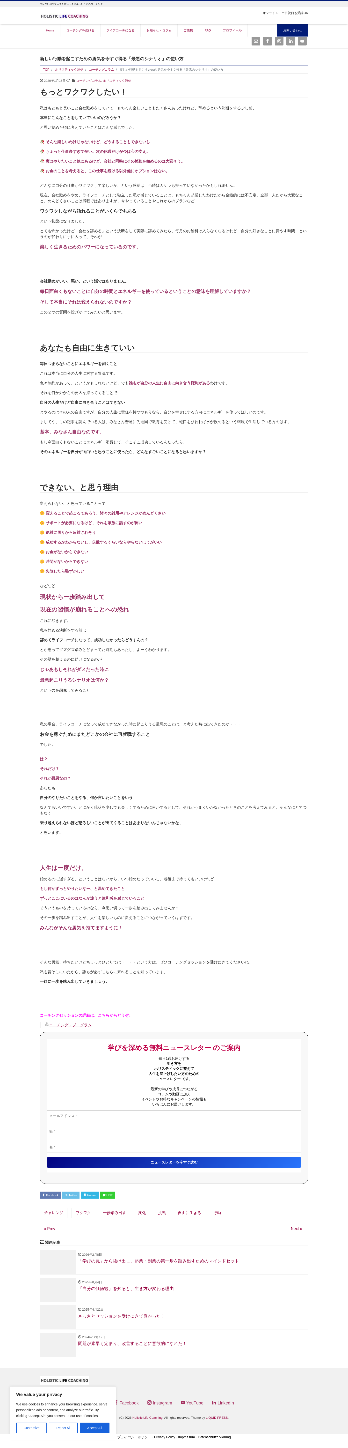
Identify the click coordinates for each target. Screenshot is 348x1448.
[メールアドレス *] (174, 1115)
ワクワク (83, 1214)
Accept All (94, 1428)
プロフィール (232, 30)
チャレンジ (53, 1214)
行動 (217, 1214)
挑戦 (162, 1214)
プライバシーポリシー (134, 1441)
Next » (296, 1230)
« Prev (49, 1230)
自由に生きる (189, 1214)
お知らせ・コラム (159, 30)
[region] (63, 1412)
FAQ (208, 30)
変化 (142, 1214)
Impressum (186, 1441)
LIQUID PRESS (217, 1422)
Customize (32, 1428)
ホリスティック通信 (117, 80)
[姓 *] (174, 1131)
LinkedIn (223, 1407)
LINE (117, 1195)
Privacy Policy (164, 1441)
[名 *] (174, 1147)
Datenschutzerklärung (214, 1441)
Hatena (97, 1195)
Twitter (75, 1195)
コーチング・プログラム (70, 1025)
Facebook (52, 1195)
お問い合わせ (292, 30)
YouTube (192, 1407)
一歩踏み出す (114, 1214)
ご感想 (188, 30)
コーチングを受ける (80, 30)
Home (50, 30)
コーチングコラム (88, 80)
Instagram (159, 1407)
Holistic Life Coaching (147, 1422)
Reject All (63, 1428)
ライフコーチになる (120, 30)
